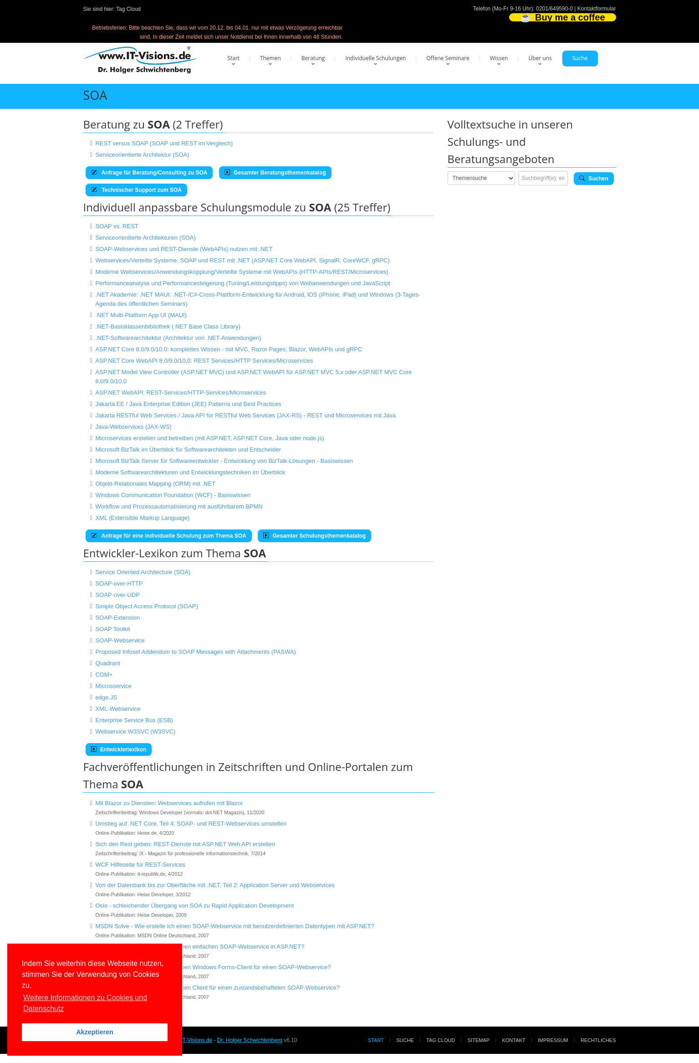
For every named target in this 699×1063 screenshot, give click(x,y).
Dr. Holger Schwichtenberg (249, 1040)
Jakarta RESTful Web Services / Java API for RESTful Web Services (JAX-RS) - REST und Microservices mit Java (245, 415)
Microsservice (113, 686)
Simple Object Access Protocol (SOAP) (146, 606)
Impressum (553, 1040)
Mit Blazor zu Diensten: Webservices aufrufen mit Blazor (169, 803)
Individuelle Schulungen (375, 58)
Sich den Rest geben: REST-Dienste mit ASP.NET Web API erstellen (185, 844)
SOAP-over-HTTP (119, 583)
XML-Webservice (117, 708)
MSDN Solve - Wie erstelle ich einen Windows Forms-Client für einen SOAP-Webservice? (213, 967)
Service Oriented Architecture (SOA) (142, 572)
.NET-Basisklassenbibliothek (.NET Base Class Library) (167, 326)
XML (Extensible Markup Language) (142, 517)
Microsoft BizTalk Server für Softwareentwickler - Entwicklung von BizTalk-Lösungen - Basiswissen (224, 460)
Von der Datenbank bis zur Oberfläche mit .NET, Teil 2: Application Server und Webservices (215, 885)
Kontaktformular (596, 8)
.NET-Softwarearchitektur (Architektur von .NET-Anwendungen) (178, 337)
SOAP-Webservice (119, 640)
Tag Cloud (128, 9)
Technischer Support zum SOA (136, 190)
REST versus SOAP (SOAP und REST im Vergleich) (164, 143)
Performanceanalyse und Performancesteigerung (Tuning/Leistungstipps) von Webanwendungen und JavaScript (242, 283)
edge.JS (106, 697)
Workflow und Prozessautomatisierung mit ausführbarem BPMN (179, 506)
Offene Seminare (447, 58)
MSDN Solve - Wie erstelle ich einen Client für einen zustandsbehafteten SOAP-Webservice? (217, 987)
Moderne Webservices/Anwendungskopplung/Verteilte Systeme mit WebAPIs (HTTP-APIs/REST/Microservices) (241, 271)
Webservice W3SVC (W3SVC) (135, 731)
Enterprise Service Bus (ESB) (134, 720)
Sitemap (479, 1040)
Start (233, 58)
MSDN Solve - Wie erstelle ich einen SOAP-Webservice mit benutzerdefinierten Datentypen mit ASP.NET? (234, 926)
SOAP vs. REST (116, 226)
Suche (580, 58)
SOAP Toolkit (112, 629)
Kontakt (513, 1040)
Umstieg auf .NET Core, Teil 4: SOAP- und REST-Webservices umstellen (190, 823)
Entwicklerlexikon (119, 749)
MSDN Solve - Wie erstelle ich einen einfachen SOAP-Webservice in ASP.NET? (199, 946)
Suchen (593, 178)
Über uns (539, 58)
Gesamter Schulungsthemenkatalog (314, 536)
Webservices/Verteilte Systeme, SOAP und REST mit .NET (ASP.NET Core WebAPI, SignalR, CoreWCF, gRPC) (242, 260)
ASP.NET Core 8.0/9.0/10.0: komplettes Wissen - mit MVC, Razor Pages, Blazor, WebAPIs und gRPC (228, 349)
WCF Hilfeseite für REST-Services (140, 864)
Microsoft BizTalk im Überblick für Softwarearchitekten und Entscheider (188, 449)
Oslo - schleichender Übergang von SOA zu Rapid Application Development (194, 905)
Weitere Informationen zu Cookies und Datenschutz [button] (85, 1003)
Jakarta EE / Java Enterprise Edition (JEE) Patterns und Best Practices (188, 404)
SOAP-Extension (117, 617)
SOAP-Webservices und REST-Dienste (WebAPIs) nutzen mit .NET (183, 249)
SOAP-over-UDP (117, 594)
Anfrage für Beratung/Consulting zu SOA (149, 172)
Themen (270, 58)
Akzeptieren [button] (94, 1032)
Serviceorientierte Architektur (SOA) (142, 154)
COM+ (103, 674)
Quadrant (107, 663)
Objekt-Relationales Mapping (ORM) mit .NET (155, 483)
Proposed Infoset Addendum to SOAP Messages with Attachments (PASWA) (195, 651)
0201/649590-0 (554, 8)
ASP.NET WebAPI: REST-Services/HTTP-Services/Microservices (180, 392)
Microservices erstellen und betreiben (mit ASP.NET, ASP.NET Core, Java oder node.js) (209, 438)
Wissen (499, 58)
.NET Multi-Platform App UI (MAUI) (141, 315)
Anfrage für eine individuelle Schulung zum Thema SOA (168, 536)
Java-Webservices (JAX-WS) (133, 426)
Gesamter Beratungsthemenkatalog (275, 172)
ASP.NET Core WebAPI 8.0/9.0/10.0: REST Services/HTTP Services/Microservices (204, 360)
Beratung (313, 58)
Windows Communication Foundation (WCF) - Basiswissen (172, 495)
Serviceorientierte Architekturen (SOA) (145, 237)
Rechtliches (598, 1040)
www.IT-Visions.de (190, 1040)
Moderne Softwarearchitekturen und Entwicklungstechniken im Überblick (190, 472)
